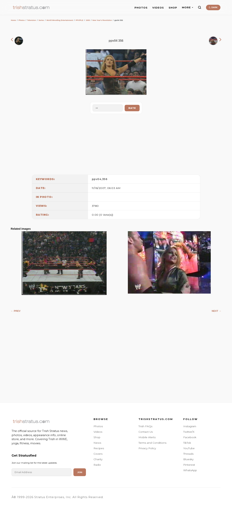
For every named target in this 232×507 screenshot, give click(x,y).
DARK (213, 7)
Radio (97, 464)
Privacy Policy (147, 448)
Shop (97, 437)
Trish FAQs (145, 426)
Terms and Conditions (152, 442)
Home (13, 20)
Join (79, 472)
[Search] (199, 7)
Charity (98, 459)
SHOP (173, 7)
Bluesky (188, 459)
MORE (187, 7)
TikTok (187, 442)
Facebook (189, 437)
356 (105, 179)
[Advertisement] (116, 143)
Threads (188, 453)
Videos (98, 431)
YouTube (189, 448)
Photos (21, 20)
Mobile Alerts (147, 437)
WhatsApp (190, 470)
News (97, 442)
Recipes (99, 448)
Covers (98, 453)
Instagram (189, 426)
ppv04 (96, 179)
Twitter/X (188, 431)
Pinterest (189, 464)
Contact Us (145, 431)
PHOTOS (141, 7)
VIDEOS (158, 7)
